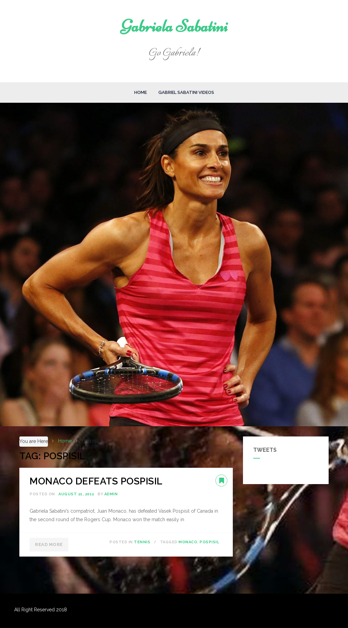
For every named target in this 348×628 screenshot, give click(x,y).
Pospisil (209, 542)
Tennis (142, 542)
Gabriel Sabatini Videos (186, 92)
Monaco (187, 542)
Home (140, 92)
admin (111, 494)
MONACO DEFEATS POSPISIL (96, 481)
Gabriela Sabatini (174, 26)
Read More (49, 544)
